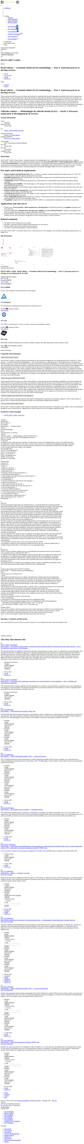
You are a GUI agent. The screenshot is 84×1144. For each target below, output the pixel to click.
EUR (2, 49)
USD (5, 49)
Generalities (7, 1132)
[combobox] (12, 904)
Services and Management (11, 1133)
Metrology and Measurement (12, 1140)
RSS (5, 1097)
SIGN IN (3, 54)
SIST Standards (8, 1115)
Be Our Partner (5, 1107)
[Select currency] (8, 48)
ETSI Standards (8, 1123)
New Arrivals (8, 1130)
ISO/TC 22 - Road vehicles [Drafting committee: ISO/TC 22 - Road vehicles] (12, 138)
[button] (2, 81)
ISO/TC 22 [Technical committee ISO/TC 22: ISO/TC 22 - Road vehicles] (7, 78)
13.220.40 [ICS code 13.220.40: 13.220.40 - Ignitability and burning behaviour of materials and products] (7, 976)
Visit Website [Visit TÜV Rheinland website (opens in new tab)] (4, 310)
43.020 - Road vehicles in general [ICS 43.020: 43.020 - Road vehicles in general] (13, 130)
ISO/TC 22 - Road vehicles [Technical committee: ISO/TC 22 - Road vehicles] (12, 135)
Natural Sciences (9, 1135)
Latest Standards (9, 1111)
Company (7, 1094)
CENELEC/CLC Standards (12, 1121)
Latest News (7, 1129)
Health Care (7, 1137)
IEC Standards (8, 1118)
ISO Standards (8, 1116)
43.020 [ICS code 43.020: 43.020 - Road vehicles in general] (6, 77)
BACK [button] (6, 74)
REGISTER (10, 54)
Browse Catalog (8, 1113)
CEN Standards (8, 1119)
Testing (6, 1141)
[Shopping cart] (42, 51)
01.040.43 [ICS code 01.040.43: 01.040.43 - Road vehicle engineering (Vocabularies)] (7, 910)
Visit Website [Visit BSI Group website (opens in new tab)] (4, 347)
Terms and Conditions (23, 1100)
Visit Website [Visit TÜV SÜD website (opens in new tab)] (4, 329)
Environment (8, 1138)
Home (6, 1092)
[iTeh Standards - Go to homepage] (8, 3)
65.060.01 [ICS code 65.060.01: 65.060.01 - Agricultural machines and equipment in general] (7, 979)
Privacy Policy (36, 1100)
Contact (6, 1096)
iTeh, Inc (54, 1100)
